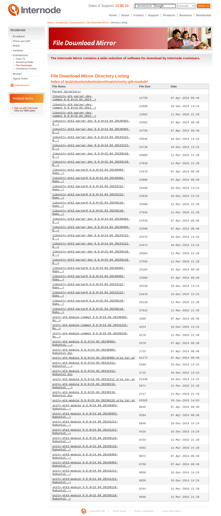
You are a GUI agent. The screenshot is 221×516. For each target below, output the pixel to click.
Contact (138, 15)
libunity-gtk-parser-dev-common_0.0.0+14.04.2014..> (74, 98)
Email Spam (119, 511)
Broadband (19, 36)
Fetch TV (20, 59)
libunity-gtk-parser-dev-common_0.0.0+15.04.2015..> (74, 114)
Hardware (18, 50)
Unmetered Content (26, 68)
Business (185, 15)
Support (153, 15)
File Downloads (24, 65)
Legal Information (171, 511)
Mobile (16, 45)
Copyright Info (97, 511)
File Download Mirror (97, 22)
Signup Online (20, 78)
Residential (203, 15)
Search (202, 6)
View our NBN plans (24, 110)
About (125, 15)
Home (113, 15)
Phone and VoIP (21, 41)
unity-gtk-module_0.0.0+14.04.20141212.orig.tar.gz (93, 379)
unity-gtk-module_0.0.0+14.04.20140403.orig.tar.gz (93, 358)
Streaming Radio (24, 62)
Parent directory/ (66, 91)
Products (169, 15)
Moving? (17, 73)
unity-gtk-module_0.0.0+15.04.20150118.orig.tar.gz (93, 400)
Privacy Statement (144, 511)
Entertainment (20, 55)
